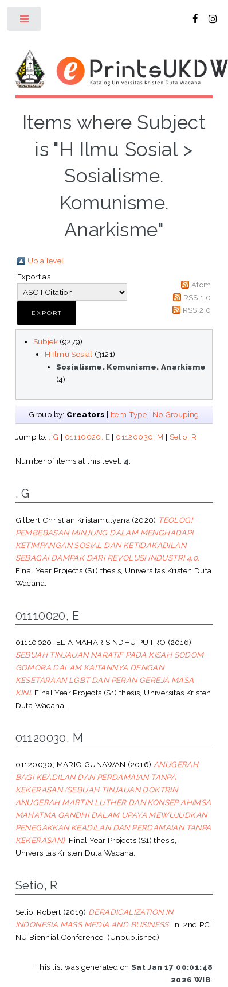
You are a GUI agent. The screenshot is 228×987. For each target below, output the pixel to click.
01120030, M (139, 436)
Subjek (45, 341)
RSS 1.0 (197, 297)
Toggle (25, 21)
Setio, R (183, 436)
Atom (201, 284)
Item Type (129, 414)
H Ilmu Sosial (69, 354)
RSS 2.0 (197, 309)
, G (53, 436)
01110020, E (87, 436)
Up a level (45, 260)
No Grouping (175, 414)
